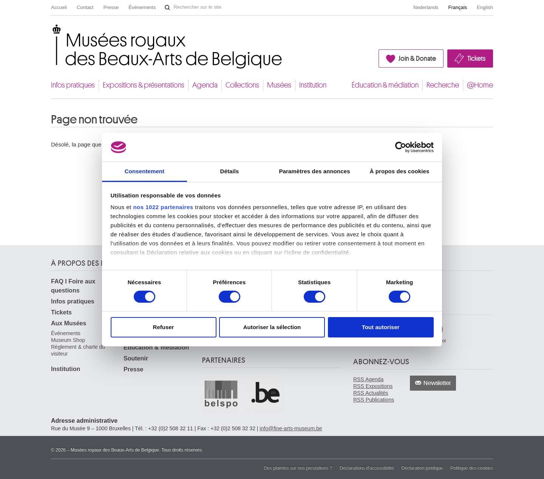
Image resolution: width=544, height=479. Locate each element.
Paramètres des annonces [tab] (314, 171)
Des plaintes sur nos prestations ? (298, 468)
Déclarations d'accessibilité (367, 468)
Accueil (59, 7)
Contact (85, 7)
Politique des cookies (471, 468)
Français (457, 7)
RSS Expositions (373, 386)
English (485, 7)
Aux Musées (68, 323)
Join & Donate (417, 58)
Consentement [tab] (144, 171)
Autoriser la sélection (272, 327)
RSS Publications (373, 400)
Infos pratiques (73, 85)
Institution (312, 85)
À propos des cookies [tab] (400, 171)
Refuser (163, 327)
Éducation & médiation (385, 85)
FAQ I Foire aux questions (73, 286)
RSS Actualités (370, 393)
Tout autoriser (381, 327)
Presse (111, 7)
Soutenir (136, 358)
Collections (242, 85)
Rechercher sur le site (167, 7)
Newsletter (437, 383)
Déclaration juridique (422, 468)
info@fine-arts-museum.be (291, 428)
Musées (279, 85)
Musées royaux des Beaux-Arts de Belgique (51, 31)
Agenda (205, 85)
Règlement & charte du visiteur (78, 350)
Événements (142, 7)
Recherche (443, 85)
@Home (480, 85)
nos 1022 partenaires (163, 207)
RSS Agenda (368, 379)
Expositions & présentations (143, 85)
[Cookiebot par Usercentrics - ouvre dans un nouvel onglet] (401, 147)
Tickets (476, 58)
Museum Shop (68, 340)
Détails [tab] (229, 171)
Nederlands (426, 7)
